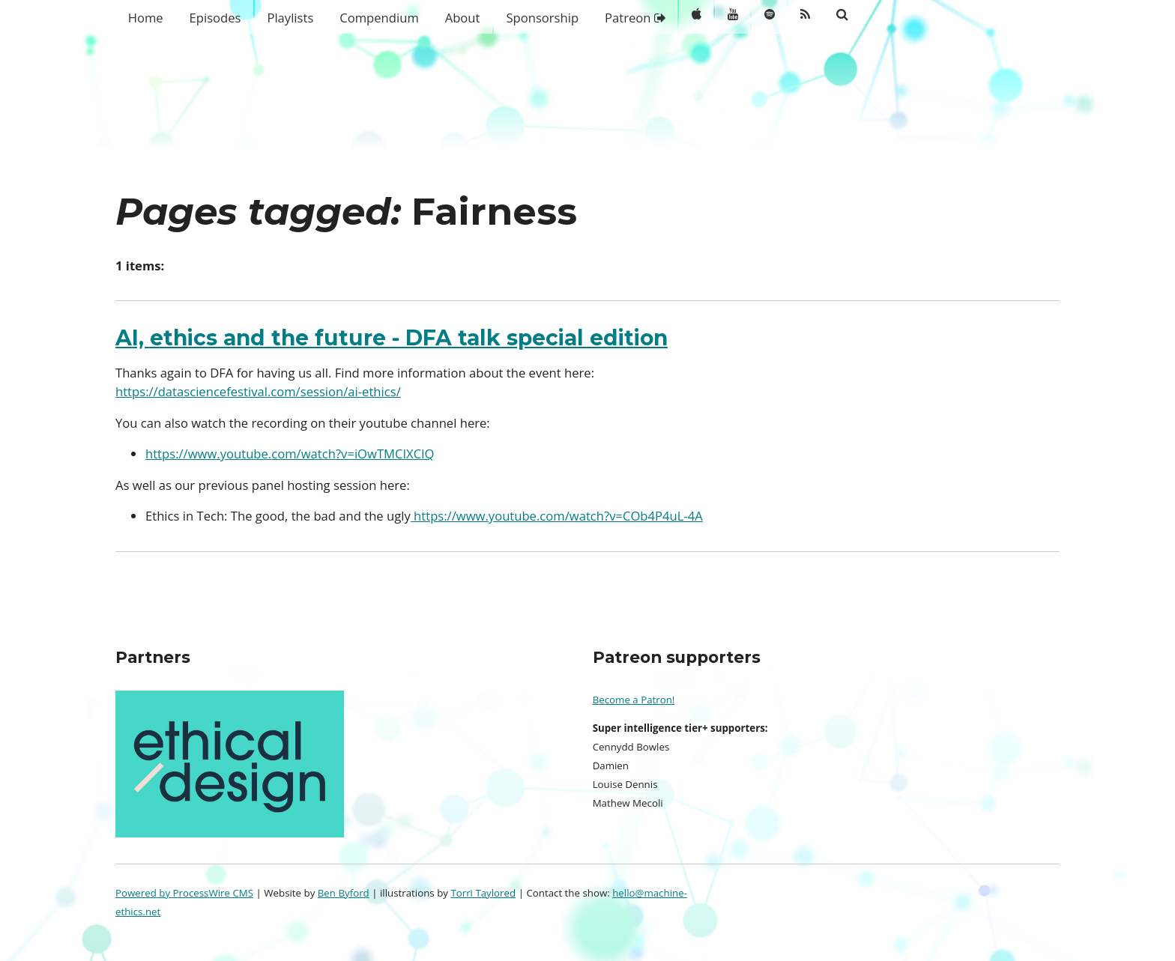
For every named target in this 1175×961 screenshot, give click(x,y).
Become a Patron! (634, 699)
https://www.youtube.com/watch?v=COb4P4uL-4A (557, 515)
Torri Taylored (483, 893)
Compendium (379, 17)
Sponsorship (542, 17)
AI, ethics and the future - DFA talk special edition (391, 338)
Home (145, 17)
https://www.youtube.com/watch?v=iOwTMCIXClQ (289, 453)
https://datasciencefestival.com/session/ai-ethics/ (258, 391)
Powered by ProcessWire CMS (184, 893)
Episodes (215, 17)
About (462, 17)
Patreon (635, 17)
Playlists (290, 17)
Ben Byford (343, 893)
